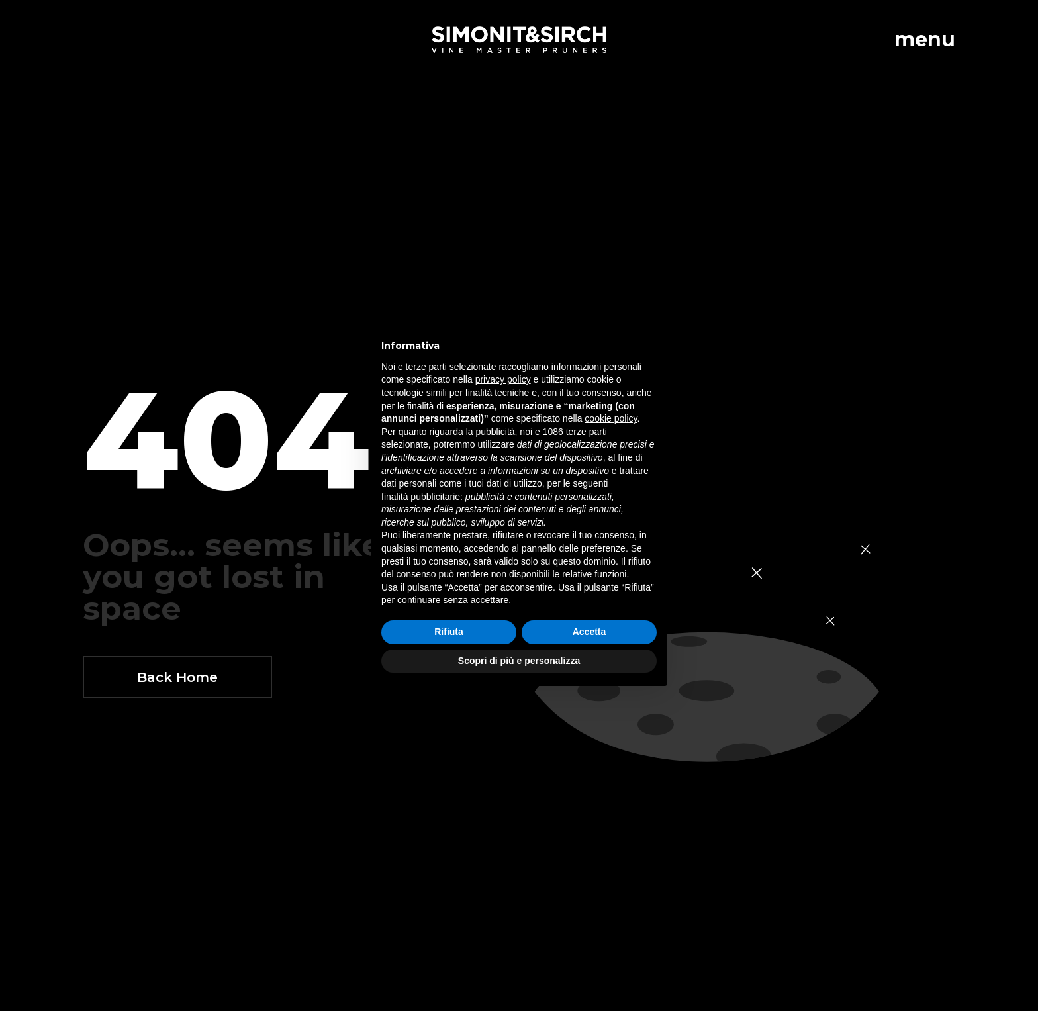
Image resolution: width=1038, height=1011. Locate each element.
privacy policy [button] (503, 379)
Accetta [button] (589, 631)
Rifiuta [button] (448, 631)
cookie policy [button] (611, 418)
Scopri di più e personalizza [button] (519, 660)
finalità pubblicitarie (420, 496)
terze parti (586, 431)
